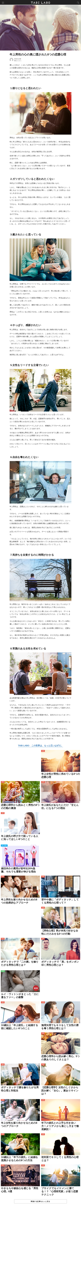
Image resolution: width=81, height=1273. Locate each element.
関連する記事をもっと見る (40, 1202)
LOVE (43, 751)
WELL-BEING (4, 845)
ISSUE (3, 971)
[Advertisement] (40, 1240)
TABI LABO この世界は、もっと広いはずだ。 (40, 746)
